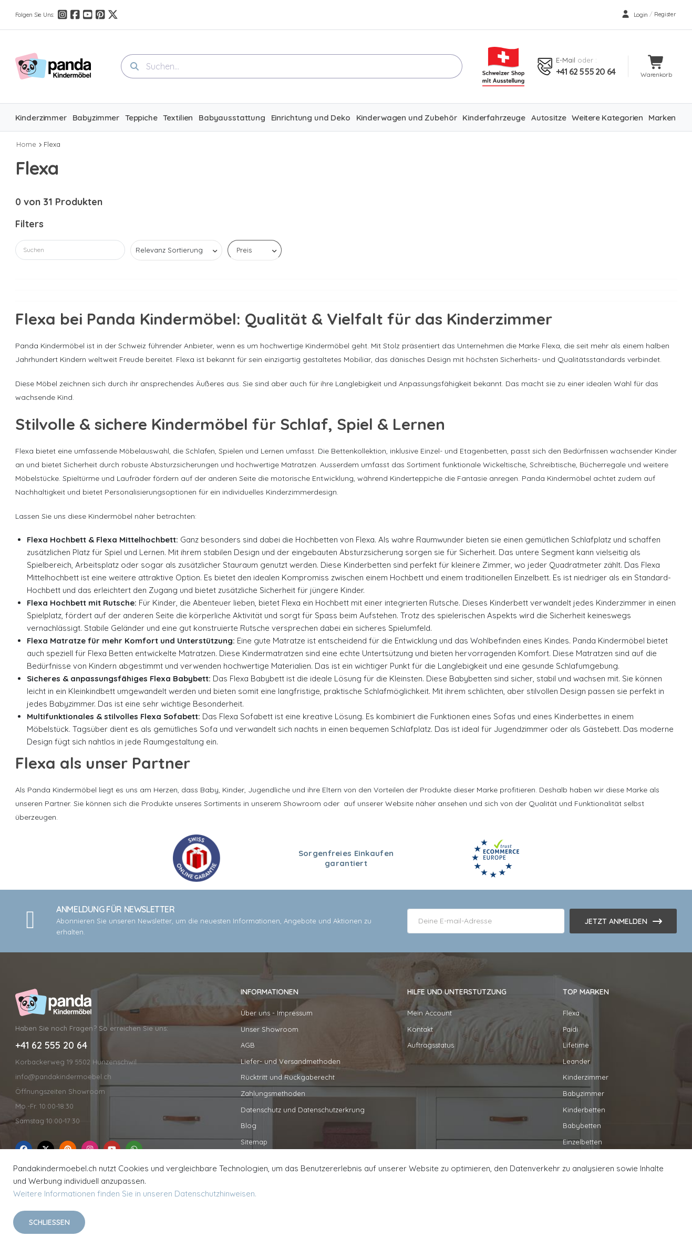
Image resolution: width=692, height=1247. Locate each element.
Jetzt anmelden (615, 921)
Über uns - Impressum (277, 1013)
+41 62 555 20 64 (585, 71)
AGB (248, 1045)
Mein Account (429, 1013)
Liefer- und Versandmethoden (290, 1061)
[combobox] (291, 66)
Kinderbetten (584, 1109)
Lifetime (576, 1045)
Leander (576, 1061)
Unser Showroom (269, 1029)
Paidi (570, 1029)
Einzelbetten (582, 1142)
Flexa (52, 144)
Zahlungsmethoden (273, 1093)
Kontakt (420, 1029)
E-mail (565, 60)
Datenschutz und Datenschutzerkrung (303, 1109)
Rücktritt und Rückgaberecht (288, 1077)
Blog (248, 1125)
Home (26, 144)
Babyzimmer (583, 1093)
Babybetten (582, 1125)
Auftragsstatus (430, 1045)
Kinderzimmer (585, 1077)
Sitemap (254, 1142)
